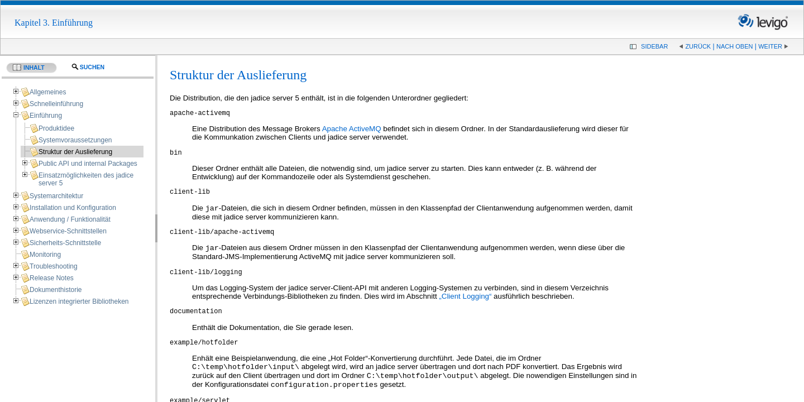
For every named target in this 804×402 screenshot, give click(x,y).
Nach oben (734, 46)
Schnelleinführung (56, 104)
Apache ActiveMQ (351, 130)
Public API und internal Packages (88, 164)
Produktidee (56, 128)
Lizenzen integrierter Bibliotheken (79, 301)
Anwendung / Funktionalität (70, 219)
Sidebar (654, 46)
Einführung (46, 115)
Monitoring (45, 255)
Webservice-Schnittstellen (68, 231)
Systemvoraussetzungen (75, 140)
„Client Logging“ (465, 307)
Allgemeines (48, 92)
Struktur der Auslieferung (75, 152)
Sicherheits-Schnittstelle (65, 243)
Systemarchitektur (56, 196)
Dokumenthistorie (56, 290)
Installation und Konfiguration (73, 208)
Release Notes (52, 278)
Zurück (698, 46)
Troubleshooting (54, 266)
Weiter (770, 46)
